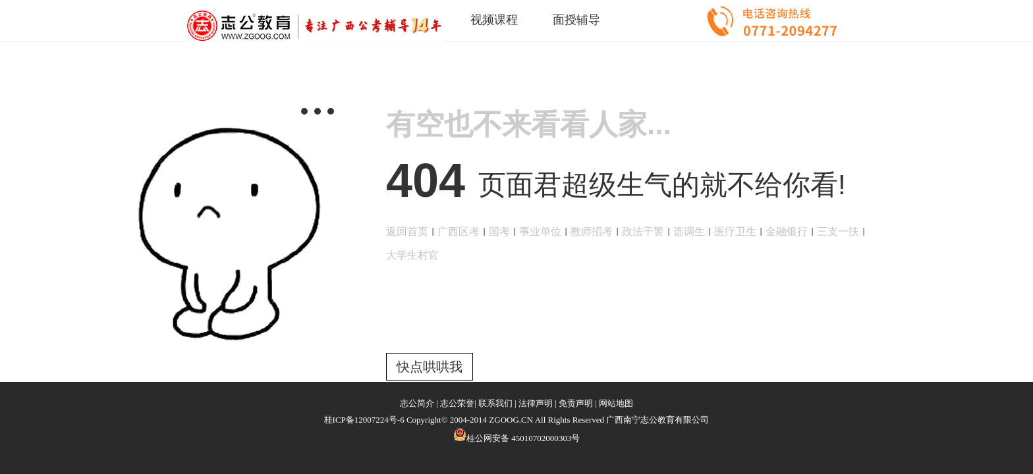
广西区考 (458, 231)
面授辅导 (576, 19)
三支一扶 (838, 231)
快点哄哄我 (429, 366)
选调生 (689, 231)
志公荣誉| (458, 403)
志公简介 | (419, 403)
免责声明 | (578, 403)
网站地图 (616, 403)
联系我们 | (497, 403)
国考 (499, 231)
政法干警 (643, 231)
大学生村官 (412, 255)
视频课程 (494, 19)
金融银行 (787, 231)
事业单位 (540, 231)
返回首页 (407, 231)
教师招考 (592, 231)
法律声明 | (537, 403)
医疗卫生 (735, 231)
